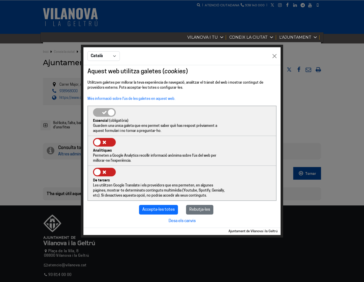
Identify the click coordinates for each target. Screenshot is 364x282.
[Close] (274, 71)
